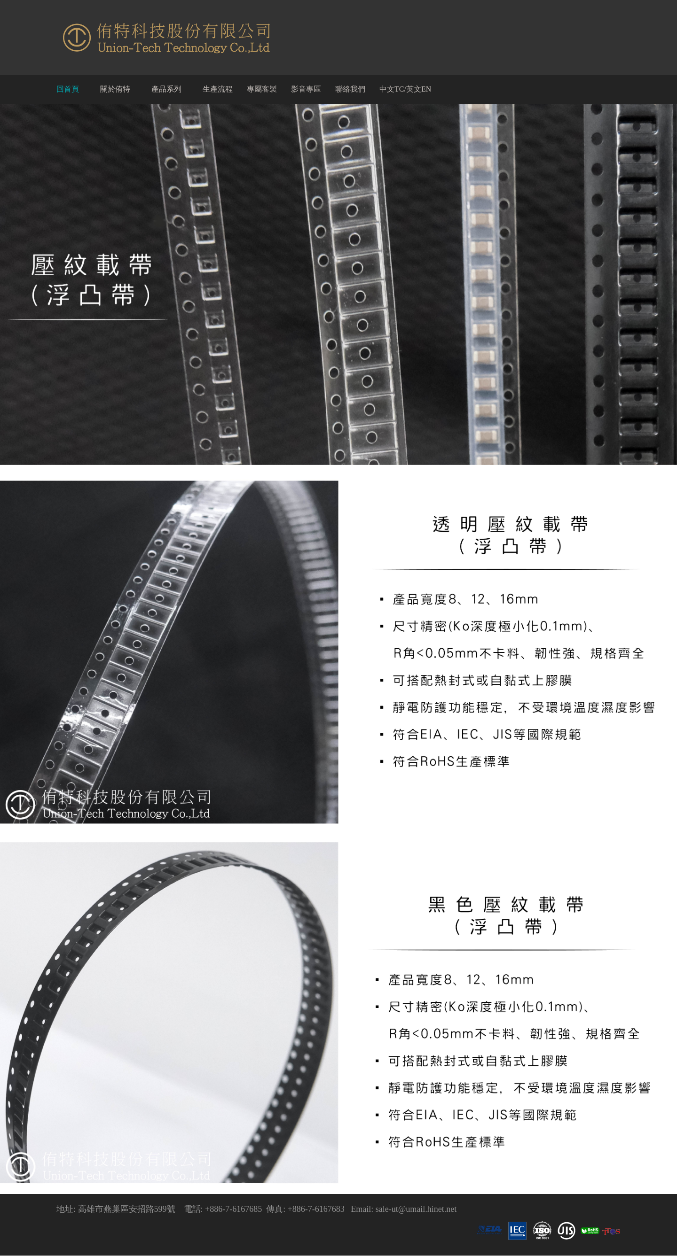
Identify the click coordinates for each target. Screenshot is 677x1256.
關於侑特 (115, 89)
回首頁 (67, 89)
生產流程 (218, 89)
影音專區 (306, 89)
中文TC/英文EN (405, 89)
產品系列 (166, 89)
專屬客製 (262, 89)
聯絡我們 (350, 89)
